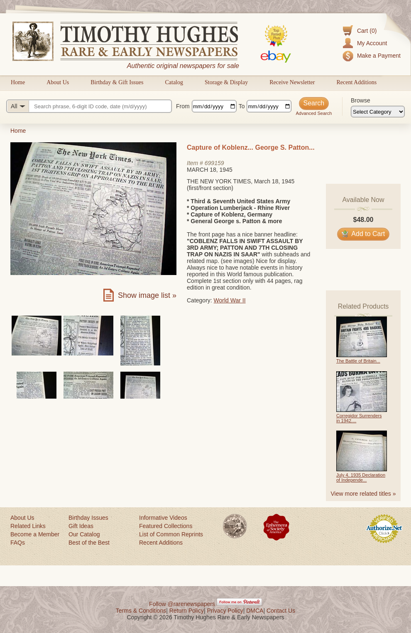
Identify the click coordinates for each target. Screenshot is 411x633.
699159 (214, 163)
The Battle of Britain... (358, 360)
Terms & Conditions (141, 610)
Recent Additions (356, 82)
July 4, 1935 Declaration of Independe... (360, 477)
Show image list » (147, 295)
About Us (57, 82)
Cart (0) (367, 30)
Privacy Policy (225, 610)
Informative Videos (163, 517)
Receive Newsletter (292, 82)
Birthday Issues (88, 517)
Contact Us (281, 610)
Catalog (174, 82)
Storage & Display (226, 82)
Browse (360, 100)
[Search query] (89, 106)
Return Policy (186, 610)
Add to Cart (363, 233)
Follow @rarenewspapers (182, 604)
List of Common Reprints (171, 534)
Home (18, 82)
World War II (230, 300)
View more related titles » (363, 493)
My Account (372, 43)
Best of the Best (89, 542)
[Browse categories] (378, 111)
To (242, 106)
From (183, 106)
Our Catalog (84, 534)
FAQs (17, 542)
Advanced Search (314, 113)
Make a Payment (379, 55)
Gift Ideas (80, 526)
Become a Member (34, 534)
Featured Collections (165, 526)
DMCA (254, 610)
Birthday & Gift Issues (117, 82)
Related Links (28, 526)
